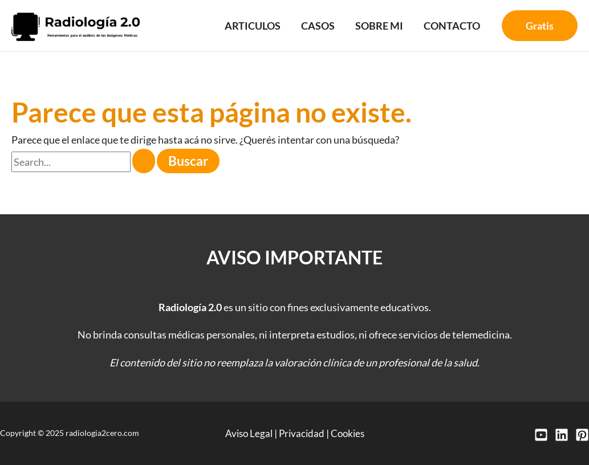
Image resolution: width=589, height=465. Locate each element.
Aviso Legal (246, 433)
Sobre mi (379, 25)
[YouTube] (541, 435)
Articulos (253, 25)
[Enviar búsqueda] (143, 161)
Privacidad (301, 433)
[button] (540, 25)
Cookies (349, 433)
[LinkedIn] (561, 435)
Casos (318, 25)
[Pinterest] (582, 435)
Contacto (452, 25)
